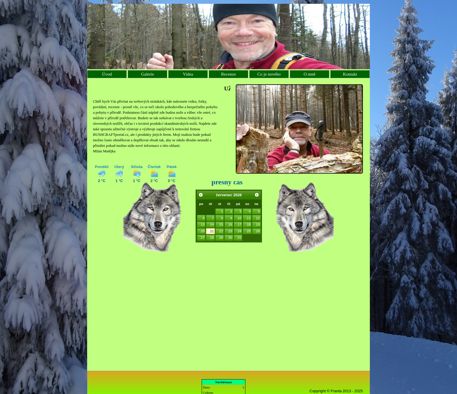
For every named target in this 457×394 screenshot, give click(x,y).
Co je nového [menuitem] (269, 74)
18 (249, 224)
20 (203, 231)
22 (221, 231)
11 (249, 218)
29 (221, 237)
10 (239, 218)
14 (212, 224)
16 (230, 224)
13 (203, 224)
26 (258, 231)
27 (203, 237)
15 (221, 224)
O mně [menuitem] (309, 74)
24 (239, 231)
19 (258, 224)
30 (230, 237)
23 (230, 231)
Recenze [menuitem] (228, 74)
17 (239, 224)
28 (212, 237)
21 (212, 231)
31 (239, 237)
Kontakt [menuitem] (350, 74)
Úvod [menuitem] (107, 74)
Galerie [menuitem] (147, 74)
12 (258, 218)
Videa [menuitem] (188, 74)
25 (249, 231)
